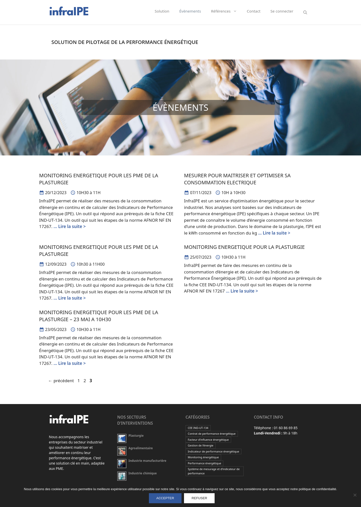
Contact (253, 11)
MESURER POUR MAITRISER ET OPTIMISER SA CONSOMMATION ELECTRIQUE (237, 179)
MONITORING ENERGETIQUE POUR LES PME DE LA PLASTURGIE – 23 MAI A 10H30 (98, 316)
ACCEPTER (165, 498)
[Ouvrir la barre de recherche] (305, 12)
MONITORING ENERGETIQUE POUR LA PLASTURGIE (244, 247)
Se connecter (281, 11)
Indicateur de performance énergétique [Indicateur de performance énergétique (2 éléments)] (213, 451)
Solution (162, 11)
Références (226, 11)
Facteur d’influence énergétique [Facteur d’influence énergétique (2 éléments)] (208, 439)
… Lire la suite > (70, 226)
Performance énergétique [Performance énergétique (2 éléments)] (204, 463)
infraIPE (68, 12)
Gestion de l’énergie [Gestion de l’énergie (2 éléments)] (200, 445)
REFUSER (199, 498)
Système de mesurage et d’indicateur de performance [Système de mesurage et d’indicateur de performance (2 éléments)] (214, 471)
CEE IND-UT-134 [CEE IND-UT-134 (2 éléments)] (198, 428)
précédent (61, 380)
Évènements (190, 11)
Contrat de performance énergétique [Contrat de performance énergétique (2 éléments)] (212, 433)
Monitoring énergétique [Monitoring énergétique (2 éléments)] (203, 457)
